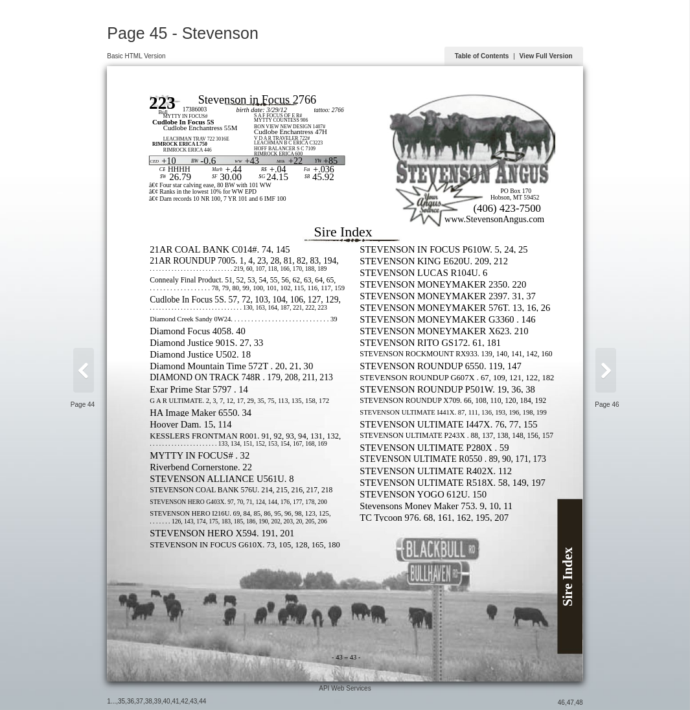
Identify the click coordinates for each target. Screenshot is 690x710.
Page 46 (607, 404)
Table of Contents (482, 56)
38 (148, 701)
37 (139, 701)
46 (561, 702)
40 (166, 701)
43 (193, 701)
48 (579, 702)
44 (202, 701)
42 (184, 701)
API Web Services (345, 688)
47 (570, 702)
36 (130, 701)
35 (121, 701)
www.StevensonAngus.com (494, 219)
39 (157, 701)
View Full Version (546, 56)
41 (175, 701)
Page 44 (83, 404)
